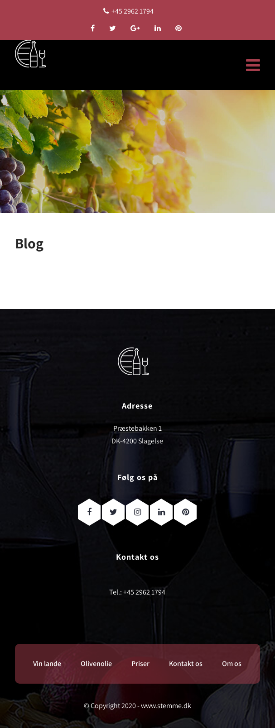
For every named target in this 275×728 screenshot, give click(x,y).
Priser (140, 663)
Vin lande (47, 663)
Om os (231, 663)
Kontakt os (186, 663)
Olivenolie (96, 663)
